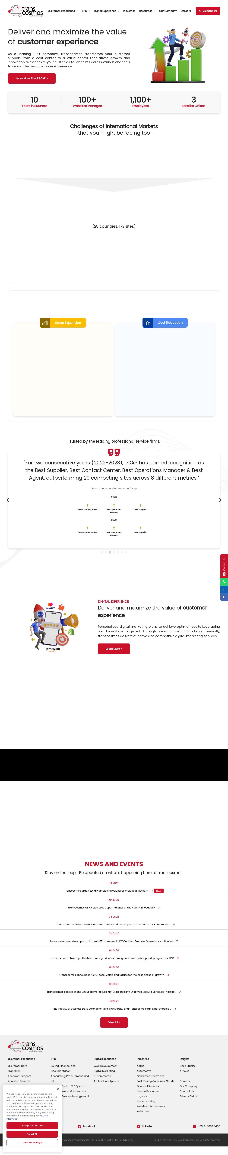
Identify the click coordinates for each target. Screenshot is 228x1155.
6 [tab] (122, 558)
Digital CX (14, 1079)
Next (220, 506)
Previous (8, 506)
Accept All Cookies (32, 1125)
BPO (84, 11)
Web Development (105, 1074)
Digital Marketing (104, 1079)
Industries (129, 11)
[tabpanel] (114, 506)
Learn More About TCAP (31, 78)
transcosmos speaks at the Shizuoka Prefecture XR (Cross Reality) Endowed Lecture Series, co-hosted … (112, 1000)
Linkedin (144, 1135)
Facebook (86, 1135)
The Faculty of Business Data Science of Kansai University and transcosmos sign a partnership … (112, 1017)
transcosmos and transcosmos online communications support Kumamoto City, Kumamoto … (112, 933)
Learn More (113, 652)
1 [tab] (101, 558)
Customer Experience (61, 11)
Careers (186, 11)
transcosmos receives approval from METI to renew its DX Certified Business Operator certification (112, 950)
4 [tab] (114, 558)
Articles (184, 1079)
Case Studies (188, 1074)
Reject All (32, 1134)
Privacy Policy (188, 1105)
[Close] (57, 1089)
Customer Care (17, 1074)
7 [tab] (126, 558)
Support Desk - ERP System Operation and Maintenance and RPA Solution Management (70, 1100)
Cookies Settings (32, 1142)
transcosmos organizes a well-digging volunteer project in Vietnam (106, 899)
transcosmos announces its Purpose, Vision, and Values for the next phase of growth (111, 983)
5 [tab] (118, 558)
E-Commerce (102, 1084)
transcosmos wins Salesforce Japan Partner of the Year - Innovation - (112, 916)
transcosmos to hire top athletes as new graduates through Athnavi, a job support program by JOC (112, 966)
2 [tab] (105, 558)
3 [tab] (110, 558)
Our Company (168, 11)
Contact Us (208, 11)
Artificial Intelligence (106, 1089)
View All (113, 1031)
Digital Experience (105, 11)
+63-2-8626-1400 (206, 1135)
